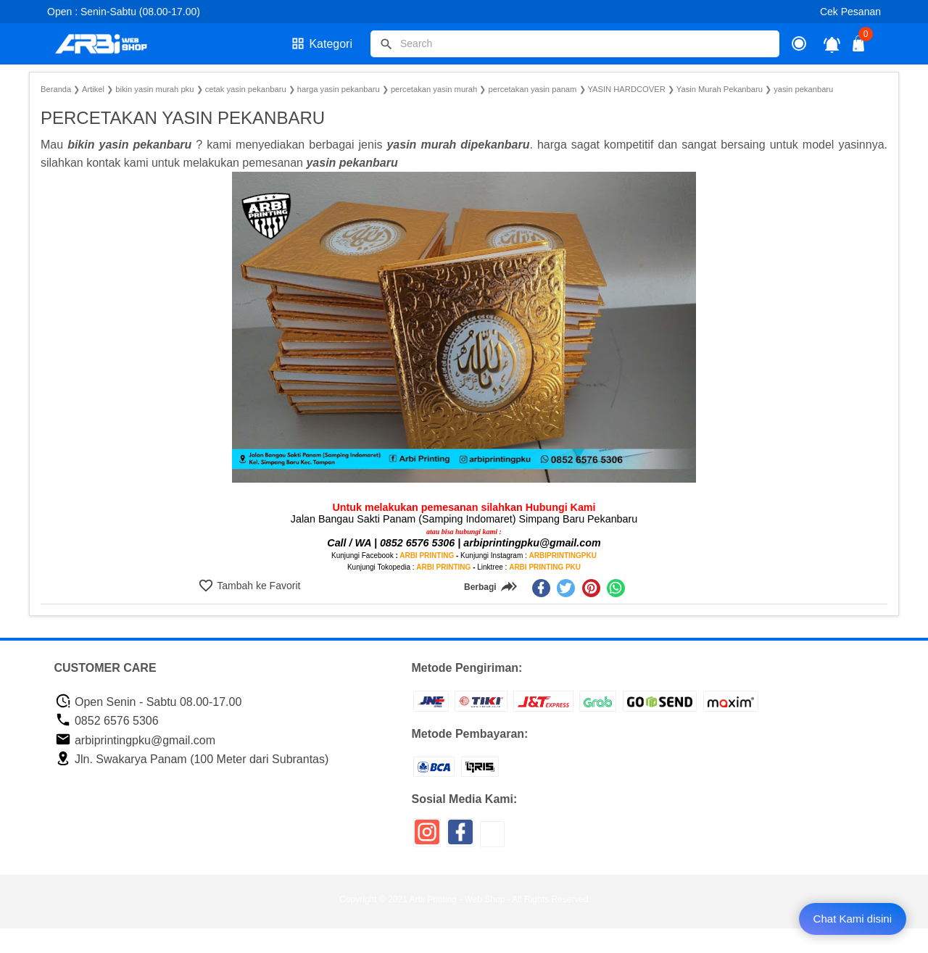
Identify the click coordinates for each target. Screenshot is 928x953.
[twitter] (566, 588)
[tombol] (386, 44)
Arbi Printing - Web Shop (457, 899)
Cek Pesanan (850, 11)
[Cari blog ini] (575, 44)
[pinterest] (591, 588)
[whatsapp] (616, 588)
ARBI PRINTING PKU (545, 567)
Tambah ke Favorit (258, 585)
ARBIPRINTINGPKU (563, 555)
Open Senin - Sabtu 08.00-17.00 (148, 702)
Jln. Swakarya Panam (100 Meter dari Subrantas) (192, 759)
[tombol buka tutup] (859, 47)
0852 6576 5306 (107, 721)
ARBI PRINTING (426, 555)
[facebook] (541, 588)
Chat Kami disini (852, 918)
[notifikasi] (832, 43)
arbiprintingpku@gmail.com (135, 740)
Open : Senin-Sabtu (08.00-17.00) (123, 11)
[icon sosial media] (427, 837)
